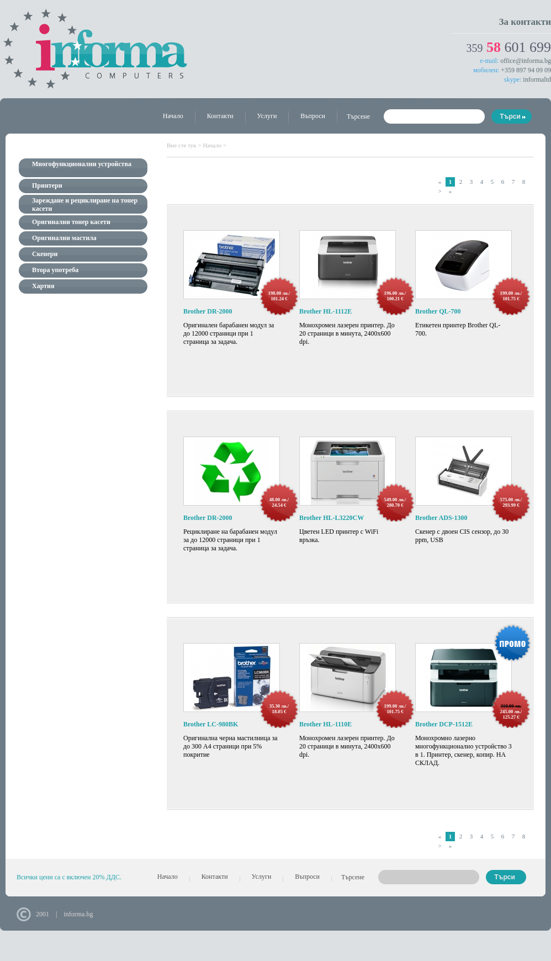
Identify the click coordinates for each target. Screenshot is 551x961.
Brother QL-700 (438, 311)
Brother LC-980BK (210, 724)
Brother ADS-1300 (441, 518)
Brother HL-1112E (325, 311)
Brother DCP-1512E (444, 724)
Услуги (267, 116)
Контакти (220, 116)
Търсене (358, 116)
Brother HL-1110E (325, 724)
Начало (173, 116)
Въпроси (312, 116)
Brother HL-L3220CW (331, 518)
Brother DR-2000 (207, 311)
